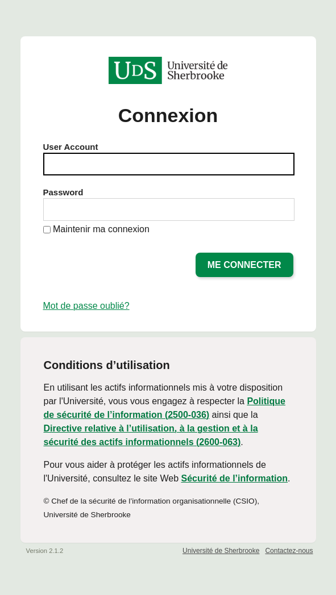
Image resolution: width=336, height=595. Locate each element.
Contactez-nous (289, 551)
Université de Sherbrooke (220, 551)
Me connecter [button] (244, 265)
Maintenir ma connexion (101, 229)
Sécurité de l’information (234, 478)
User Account (70, 147)
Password (63, 192)
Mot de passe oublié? (86, 306)
